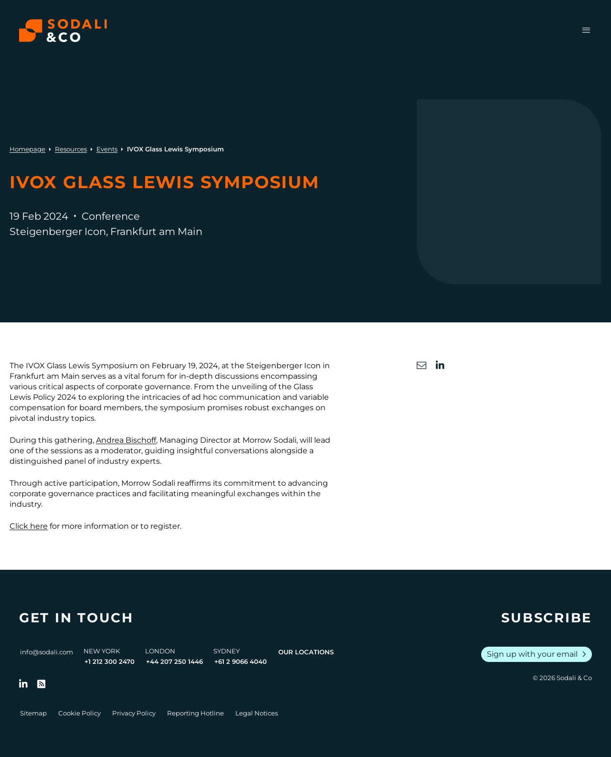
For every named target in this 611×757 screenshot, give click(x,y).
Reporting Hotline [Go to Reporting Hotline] (195, 713)
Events (106, 149)
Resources (71, 149)
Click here (29, 526)
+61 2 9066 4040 (240, 661)
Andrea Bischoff (126, 440)
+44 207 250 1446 (174, 661)
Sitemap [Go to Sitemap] (33, 713)
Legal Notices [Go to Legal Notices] (256, 713)
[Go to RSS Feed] (41, 684)
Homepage (27, 149)
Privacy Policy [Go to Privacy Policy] (134, 713)
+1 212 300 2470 (109, 661)
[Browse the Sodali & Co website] (63, 30)
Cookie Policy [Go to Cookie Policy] (79, 713)
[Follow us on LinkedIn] (23, 684)
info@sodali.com (46, 652)
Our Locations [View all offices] (306, 652)
